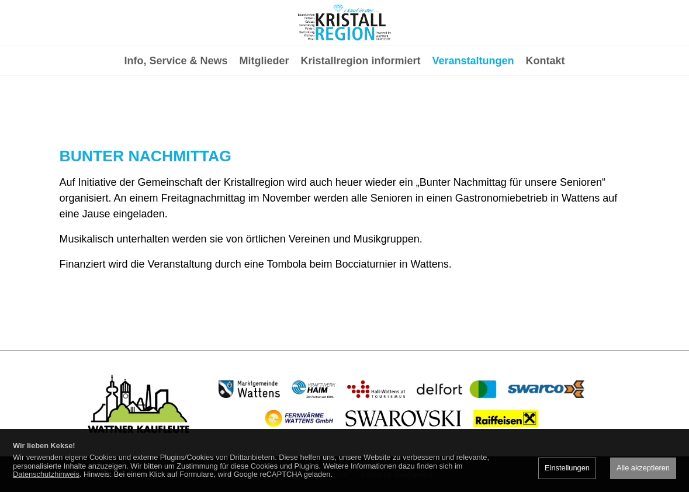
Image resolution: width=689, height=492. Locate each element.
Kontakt (545, 109)
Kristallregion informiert (361, 109)
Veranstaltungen (473, 109)
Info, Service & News (175, 109)
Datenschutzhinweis (46, 474)
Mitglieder (264, 109)
